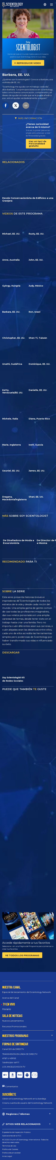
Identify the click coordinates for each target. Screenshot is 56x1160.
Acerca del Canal (10, 998)
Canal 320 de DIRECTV (13, 1049)
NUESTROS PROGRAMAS (15, 1036)
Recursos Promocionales (14, 1026)
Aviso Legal (7, 1156)
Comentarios (11, 1086)
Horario (6, 1009)
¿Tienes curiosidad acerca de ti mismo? (38, 125)
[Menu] (51, 4)
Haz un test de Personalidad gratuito (37, 143)
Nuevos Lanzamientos (13, 1021)
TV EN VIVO (9, 1004)
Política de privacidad (11, 1153)
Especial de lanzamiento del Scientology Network (26, 992)
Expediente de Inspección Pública (16, 1132)
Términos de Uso (9, 1146)
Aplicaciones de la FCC (11, 1136)
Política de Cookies (10, 1149)
